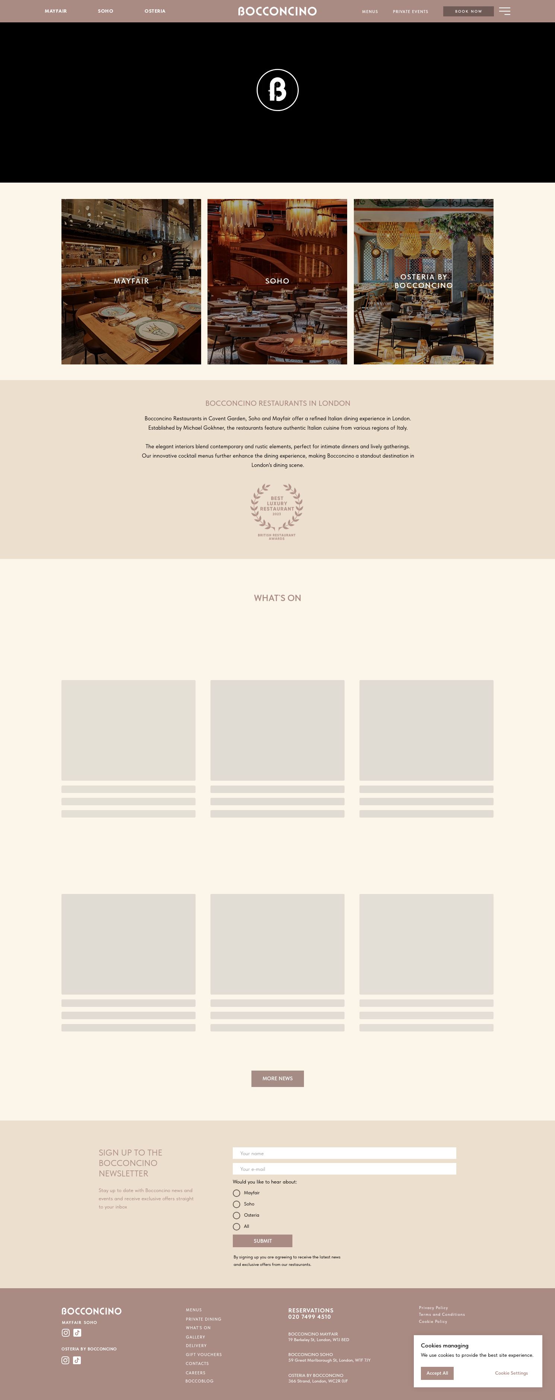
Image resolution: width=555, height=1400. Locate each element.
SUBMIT (263, 1241)
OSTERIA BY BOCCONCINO (423, 281)
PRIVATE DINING (204, 1319)
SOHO (105, 11)
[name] (344, 1153)
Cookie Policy (433, 1321)
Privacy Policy (433, 1307)
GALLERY (195, 1337)
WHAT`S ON (198, 1327)
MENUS (370, 11)
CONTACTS (197, 1363)
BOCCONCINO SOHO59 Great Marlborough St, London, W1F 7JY (329, 1357)
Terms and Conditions (442, 1314)
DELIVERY (196, 1345)
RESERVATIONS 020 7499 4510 (311, 1313)
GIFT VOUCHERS (204, 1354)
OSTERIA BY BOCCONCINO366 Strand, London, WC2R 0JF (318, 1378)
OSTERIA (155, 11)
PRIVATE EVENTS (410, 11)
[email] (344, 1169)
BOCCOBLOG (199, 1381)
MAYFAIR (56, 11)
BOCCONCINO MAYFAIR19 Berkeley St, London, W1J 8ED (318, 1336)
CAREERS (196, 1373)
